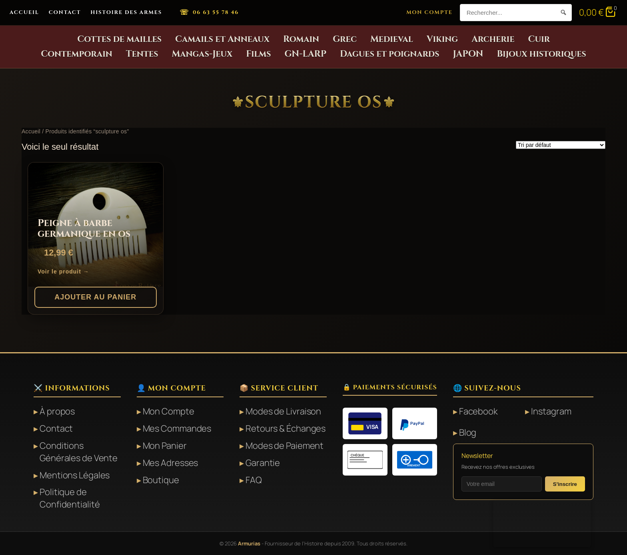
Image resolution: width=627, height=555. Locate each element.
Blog (468, 432)
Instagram (551, 411)
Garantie (263, 463)
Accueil (24, 12)
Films (258, 54)
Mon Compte (429, 12)
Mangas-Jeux (202, 54)
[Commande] (560, 145)
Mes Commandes (177, 428)
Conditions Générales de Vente (79, 452)
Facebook (478, 411)
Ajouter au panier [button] (95, 297)
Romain (301, 39)
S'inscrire (565, 484)
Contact (65, 12)
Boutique (161, 480)
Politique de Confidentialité (70, 498)
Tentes (142, 54)
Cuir (538, 39)
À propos (57, 411)
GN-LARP (306, 54)
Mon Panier (165, 446)
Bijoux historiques (541, 54)
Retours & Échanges (285, 428)
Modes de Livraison (283, 411)
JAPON (468, 54)
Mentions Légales (75, 475)
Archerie (492, 39)
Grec (345, 39)
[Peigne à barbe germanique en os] (95, 225)
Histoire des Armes (126, 12)
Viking (442, 39)
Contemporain (76, 54)
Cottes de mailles (119, 39)
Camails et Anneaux (222, 39)
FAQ (254, 480)
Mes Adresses (170, 463)
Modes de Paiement (284, 446)
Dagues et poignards (389, 54)
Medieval (391, 39)
